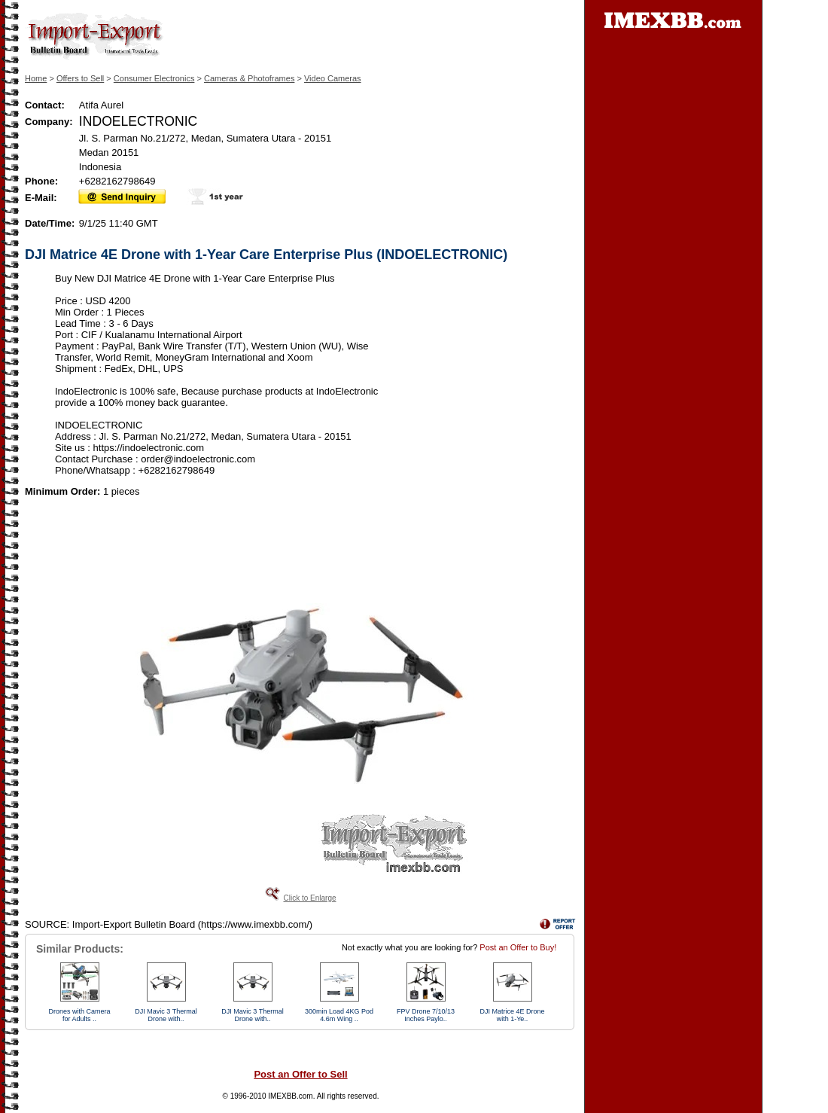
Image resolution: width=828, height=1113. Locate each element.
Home (36, 78)
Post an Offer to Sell (300, 1074)
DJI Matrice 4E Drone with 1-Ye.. (511, 1015)
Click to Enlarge (309, 898)
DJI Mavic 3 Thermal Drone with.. (165, 1015)
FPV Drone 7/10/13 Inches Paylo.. (426, 1015)
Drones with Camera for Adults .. (79, 1015)
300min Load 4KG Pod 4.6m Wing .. (339, 1015)
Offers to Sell (80, 78)
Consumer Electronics (154, 78)
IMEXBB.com (290, 1096)
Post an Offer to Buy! (517, 947)
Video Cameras (332, 78)
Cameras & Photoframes (249, 78)
